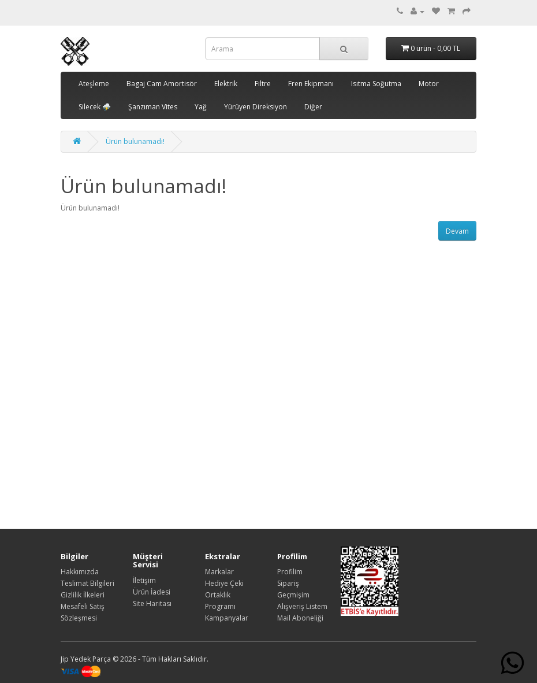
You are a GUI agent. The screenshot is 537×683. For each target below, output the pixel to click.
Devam (457, 231)
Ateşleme (94, 83)
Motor (429, 83)
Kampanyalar (226, 618)
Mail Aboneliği (300, 618)
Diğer (313, 107)
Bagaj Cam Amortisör (161, 83)
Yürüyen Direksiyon (255, 107)
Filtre (263, 83)
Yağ (201, 107)
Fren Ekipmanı (311, 83)
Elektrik (225, 83)
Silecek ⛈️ (95, 107)
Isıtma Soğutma (376, 83)
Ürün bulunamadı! (135, 141)
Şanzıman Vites (152, 107)
